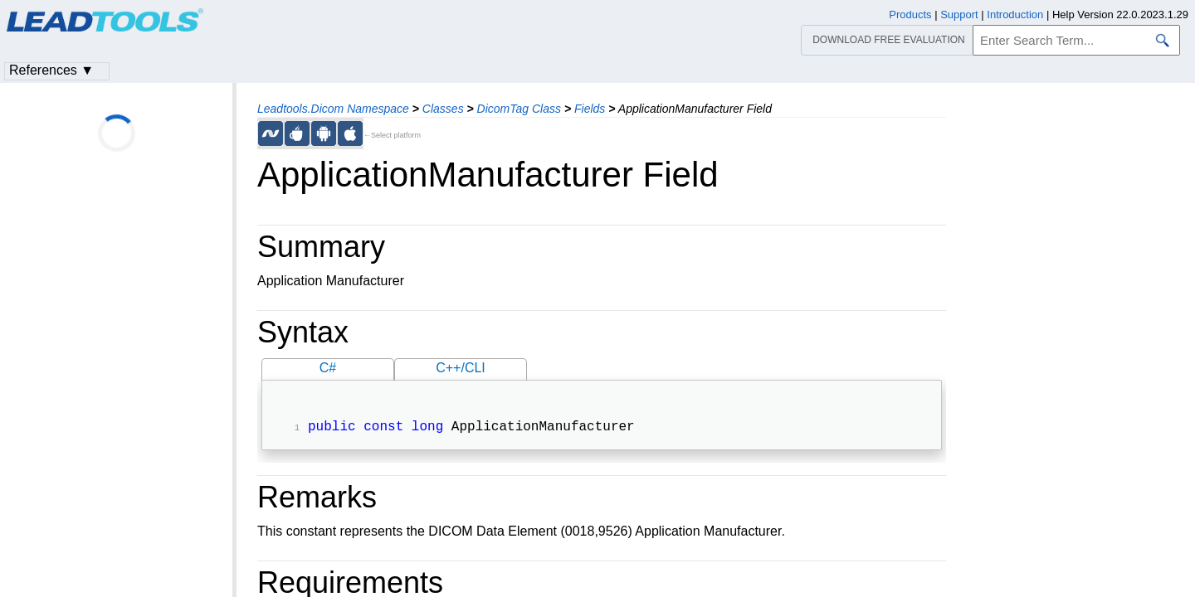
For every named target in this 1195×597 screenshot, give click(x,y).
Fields (589, 108)
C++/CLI (460, 368)
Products (910, 14)
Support (959, 14)
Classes (443, 108)
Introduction (1015, 14)
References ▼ (51, 70)
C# (327, 368)
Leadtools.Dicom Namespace (333, 108)
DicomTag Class (519, 108)
